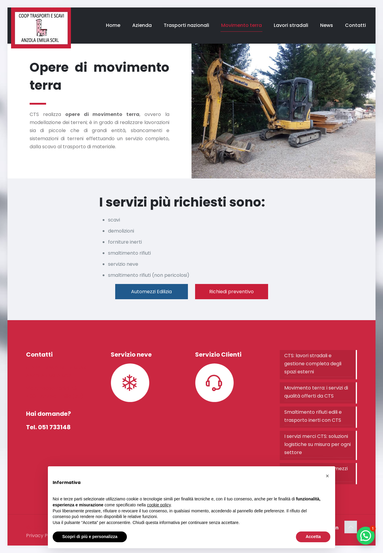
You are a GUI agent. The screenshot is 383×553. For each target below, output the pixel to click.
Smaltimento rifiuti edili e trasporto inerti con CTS (313, 416)
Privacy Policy (42, 535)
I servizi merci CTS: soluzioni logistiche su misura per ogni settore (317, 444)
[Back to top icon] (350, 527)
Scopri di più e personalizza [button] (89, 536)
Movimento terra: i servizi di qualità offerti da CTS (316, 391)
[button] (366, 536)
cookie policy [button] (159, 504)
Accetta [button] (313, 536)
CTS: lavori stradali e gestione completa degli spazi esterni (312, 363)
